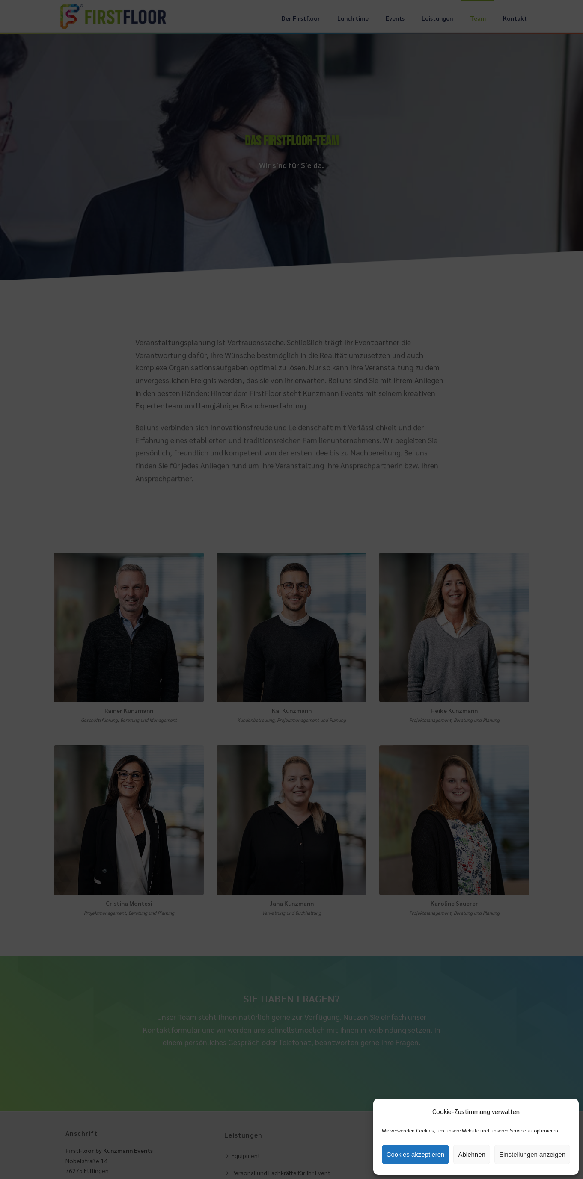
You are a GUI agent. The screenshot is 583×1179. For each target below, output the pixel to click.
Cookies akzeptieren (416, 1154)
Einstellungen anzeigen (532, 1154)
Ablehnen (471, 1154)
